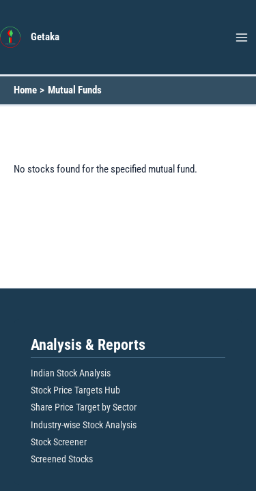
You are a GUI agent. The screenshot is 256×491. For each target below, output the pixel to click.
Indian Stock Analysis (71, 373)
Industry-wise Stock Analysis (84, 424)
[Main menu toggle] (241, 37)
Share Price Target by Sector (84, 407)
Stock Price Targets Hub (75, 390)
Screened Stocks (62, 458)
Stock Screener (59, 441)
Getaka (45, 37)
